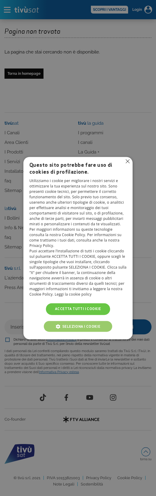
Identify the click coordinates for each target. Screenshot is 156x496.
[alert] (78, 248)
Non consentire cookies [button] (127, 161)
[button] (78, 326)
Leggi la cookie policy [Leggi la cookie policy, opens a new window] (73, 294)
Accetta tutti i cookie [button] (78, 309)
